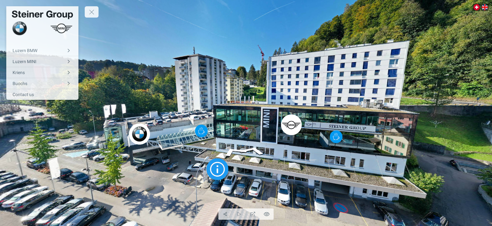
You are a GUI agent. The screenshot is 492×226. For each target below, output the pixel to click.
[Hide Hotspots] (267, 214)
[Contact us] (42, 94)
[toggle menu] (92, 12)
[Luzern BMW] (42, 50)
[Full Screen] (253, 214)
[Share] (225, 214)
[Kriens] (42, 72)
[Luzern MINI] (42, 61)
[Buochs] (42, 83)
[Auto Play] (239, 214)
